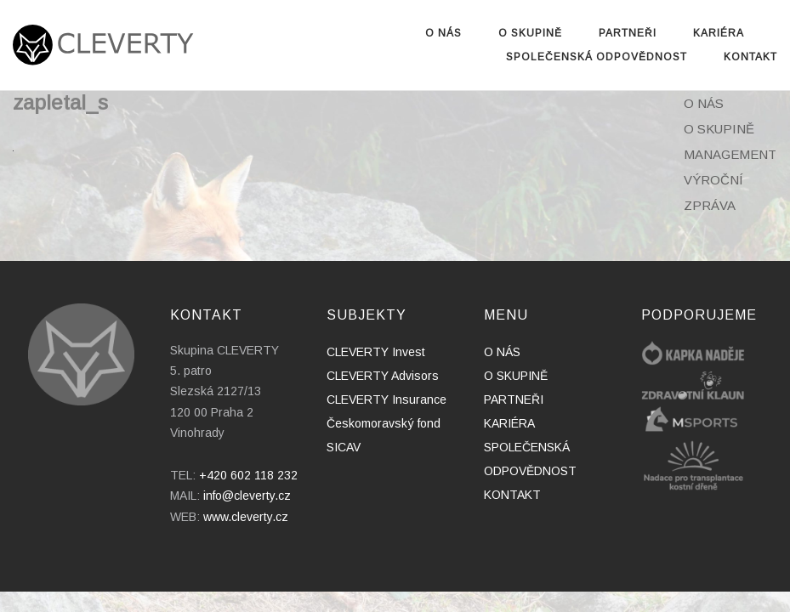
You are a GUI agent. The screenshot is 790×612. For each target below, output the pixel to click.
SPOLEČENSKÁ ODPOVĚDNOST (596, 57)
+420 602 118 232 (248, 475)
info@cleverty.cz (247, 495)
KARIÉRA (718, 33)
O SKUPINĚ (530, 33)
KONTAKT (750, 57)
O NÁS (443, 33)
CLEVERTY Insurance (386, 399)
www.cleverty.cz (245, 517)
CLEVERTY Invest (376, 352)
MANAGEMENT (730, 154)
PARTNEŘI (627, 33)
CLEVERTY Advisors (383, 375)
